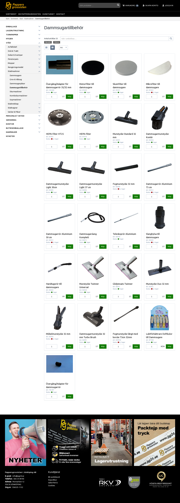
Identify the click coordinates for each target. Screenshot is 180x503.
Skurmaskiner (16, 91)
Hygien (9, 39)
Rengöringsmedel (15, 67)
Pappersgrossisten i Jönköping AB (20, 472)
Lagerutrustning (15, 30)
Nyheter (10, 136)
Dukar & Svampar (15, 55)
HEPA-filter (85, 134)
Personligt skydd (15, 116)
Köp (69, 96)
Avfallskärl (12, 47)
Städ (21, 18)
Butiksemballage (15, 128)
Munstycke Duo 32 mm (157, 284)
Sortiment (11, 14)
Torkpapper (12, 35)
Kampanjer (11, 132)
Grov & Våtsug (16, 79)
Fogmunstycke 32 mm (124, 184)
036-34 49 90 (19, 479)
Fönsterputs (13, 59)
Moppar (11, 63)
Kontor (10, 124)
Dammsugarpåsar (17, 83)
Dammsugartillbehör (19, 87)
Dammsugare (15, 75)
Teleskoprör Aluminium (124, 234)
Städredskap (13, 104)
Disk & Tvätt (13, 51)
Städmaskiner (29, 18)
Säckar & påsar (14, 112)
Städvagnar (13, 108)
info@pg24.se (18, 476)
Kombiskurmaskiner (18, 96)
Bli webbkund (54, 477)
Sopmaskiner (15, 100)
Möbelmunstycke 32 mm (58, 334)
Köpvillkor (52, 480)
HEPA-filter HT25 (55, 134)
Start (7, 18)
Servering (11, 120)
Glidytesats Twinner (123, 284)
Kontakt (60, 14)
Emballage (11, 26)
